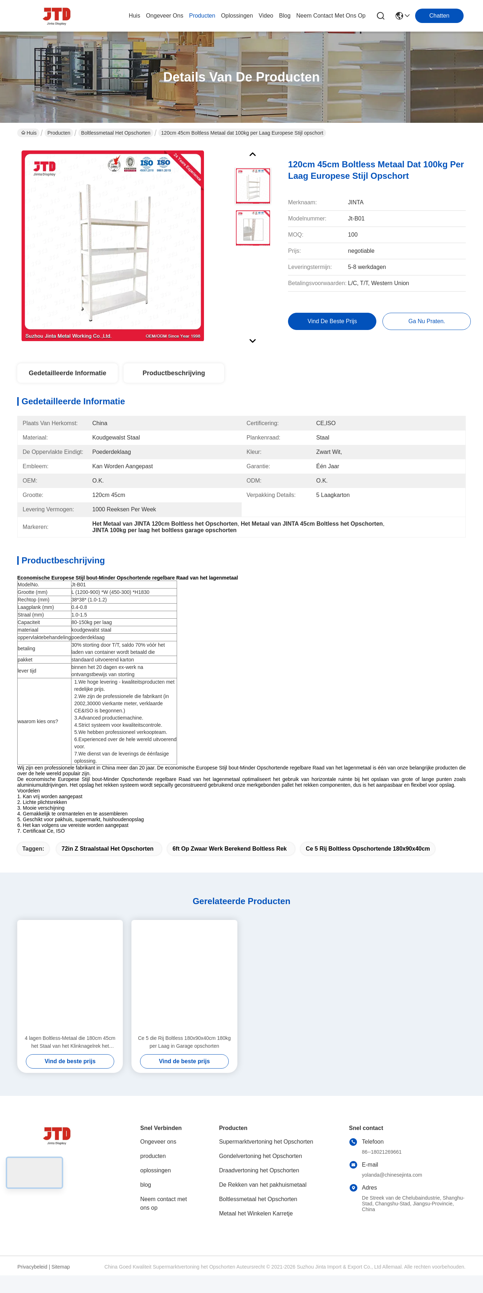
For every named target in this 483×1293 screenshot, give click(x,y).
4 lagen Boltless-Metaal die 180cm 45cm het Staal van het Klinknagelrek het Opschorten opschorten (70, 1055)
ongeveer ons (164, 16)
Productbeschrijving (174, 373)
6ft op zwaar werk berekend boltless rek (229, 861)
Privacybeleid (32, 1279)
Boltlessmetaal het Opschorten (115, 133)
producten (202, 16)
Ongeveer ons (158, 1154)
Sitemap (60, 1279)
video (266, 16)
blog (285, 16)
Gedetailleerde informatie (67, 373)
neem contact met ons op (331, 16)
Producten (58, 133)
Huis (134, 16)
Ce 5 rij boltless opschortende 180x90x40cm (368, 861)
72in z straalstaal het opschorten (107, 861)
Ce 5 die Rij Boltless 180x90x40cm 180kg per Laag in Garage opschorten (184, 1054)
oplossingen (237, 16)
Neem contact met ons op (163, 1216)
